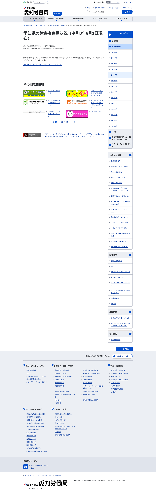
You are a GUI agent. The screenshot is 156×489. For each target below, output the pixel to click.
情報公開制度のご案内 (90, 398)
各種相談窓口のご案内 (62, 432)
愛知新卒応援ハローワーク (120, 272)
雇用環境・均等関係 (62, 369)
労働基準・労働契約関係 (91, 372)
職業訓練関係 (31, 442)
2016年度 (114, 103)
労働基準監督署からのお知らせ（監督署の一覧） (121, 138)
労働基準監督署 (116, 261)
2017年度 (114, 98)
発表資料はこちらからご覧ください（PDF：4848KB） (42, 65)
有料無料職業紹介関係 (90, 390)
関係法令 (58, 398)
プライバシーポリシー (43, 472)
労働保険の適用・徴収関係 (36, 411)
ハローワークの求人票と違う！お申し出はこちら (120, 325)
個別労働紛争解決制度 (90, 369)
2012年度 (114, 126)
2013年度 (114, 120)
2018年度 (114, 92)
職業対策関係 (59, 384)
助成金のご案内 (60, 372)
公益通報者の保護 (89, 393)
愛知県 (113, 304)
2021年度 (114, 75)
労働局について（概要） (63, 411)
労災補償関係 (31, 430)
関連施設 (58, 429)
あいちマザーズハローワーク (120, 284)
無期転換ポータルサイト (119, 217)
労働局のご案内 (61, 407)
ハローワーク (115, 267)
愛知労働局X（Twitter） (119, 247)
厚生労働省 (129, 2)
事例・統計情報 (116, 172)
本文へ (89, 7)
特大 (118, 2)
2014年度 (114, 115)
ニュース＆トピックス (121, 34)
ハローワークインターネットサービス (120, 203)
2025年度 (114, 52)
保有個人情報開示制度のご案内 (65, 394)
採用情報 (120, 334)
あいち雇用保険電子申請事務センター (120, 292)
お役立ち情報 (120, 155)
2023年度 (114, 64)
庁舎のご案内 (59, 414)
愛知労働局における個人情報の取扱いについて (65, 425)
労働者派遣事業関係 (62, 390)
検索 (128, 12)
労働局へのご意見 (122, 356)
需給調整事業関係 (117, 387)
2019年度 (114, 86)
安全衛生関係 (59, 378)
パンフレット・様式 (118, 177)
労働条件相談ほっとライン (120, 318)
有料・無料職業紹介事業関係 (37, 448)
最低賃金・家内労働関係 (63, 375)
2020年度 (114, 81)
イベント (115, 132)
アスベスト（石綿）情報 (119, 223)
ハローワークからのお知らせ (121, 145)
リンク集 (28, 472)
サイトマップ (128, 7)
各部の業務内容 (60, 417)
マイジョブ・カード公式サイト (120, 211)
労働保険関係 (87, 378)
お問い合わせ (100, 7)
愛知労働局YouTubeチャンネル (120, 235)
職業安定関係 (115, 381)
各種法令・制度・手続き (119, 166)
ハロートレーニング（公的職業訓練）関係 (93, 386)
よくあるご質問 (113, 7)
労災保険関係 (87, 375)
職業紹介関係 (87, 381)
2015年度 (114, 109)
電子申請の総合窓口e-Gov (120, 196)
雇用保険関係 (59, 381)
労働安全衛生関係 (33, 426)
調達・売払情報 (116, 183)
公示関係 (58, 402)
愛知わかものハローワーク (120, 277)
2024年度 (114, 58)
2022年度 (114, 69)
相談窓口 (120, 312)
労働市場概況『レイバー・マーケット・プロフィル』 (120, 189)
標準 (108, 2)
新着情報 (115, 41)
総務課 (113, 391)
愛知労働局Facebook (118, 241)
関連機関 (120, 255)
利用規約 (58, 472)
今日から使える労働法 (119, 228)
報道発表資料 (116, 46)
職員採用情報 (115, 340)
